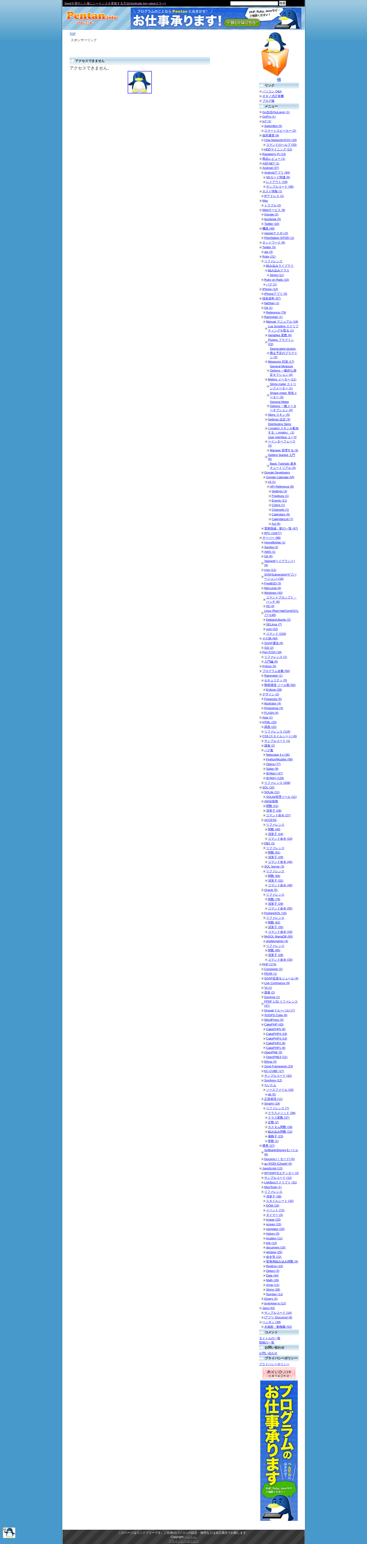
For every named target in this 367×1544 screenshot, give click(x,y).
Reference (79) (276, 312)
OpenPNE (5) (273, 1052)
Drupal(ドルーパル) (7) (279, 1010)
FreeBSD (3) (272, 583)
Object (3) (272, 1271)
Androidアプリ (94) (277, 172)
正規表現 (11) (273, 1099)
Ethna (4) (270, 1061)
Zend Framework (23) (278, 1066)
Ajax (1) (267, 717)
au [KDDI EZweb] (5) (278, 1163)
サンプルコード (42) (278, 1075)
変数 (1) (273, 1141)
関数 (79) (274, 899)
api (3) (268, 252)
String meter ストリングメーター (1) (283, 386)
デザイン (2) (270, 694)
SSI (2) (269, 648)
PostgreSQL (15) (275, 913)
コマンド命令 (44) (280, 862)
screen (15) (273, 1224)
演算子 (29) (275, 857)
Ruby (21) (268, 256)
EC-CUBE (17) (274, 1071)
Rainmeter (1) (273, 317)
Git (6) (268, 556)
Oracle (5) (271, 890)
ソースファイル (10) (280, 1089)
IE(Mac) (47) (274, 773)
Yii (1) (268, 987)
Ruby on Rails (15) (276, 279)
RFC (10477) (273, 533)
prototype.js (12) (275, 1303)
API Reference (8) (282, 486)
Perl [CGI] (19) (272, 652)
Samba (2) (271, 547)
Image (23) (273, 1219)
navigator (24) (275, 1229)
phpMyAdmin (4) (277, 941)
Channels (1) (280, 509)
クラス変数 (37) (278, 1117)
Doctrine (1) (272, 997)
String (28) (273, 1289)
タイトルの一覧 (269, 1338)
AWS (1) (269, 552)
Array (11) (272, 1285)
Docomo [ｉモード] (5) (279, 1159)
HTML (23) (269, 722)
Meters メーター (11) (282, 379)
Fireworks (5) (273, 699)
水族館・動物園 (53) (278, 1327)
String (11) (277, 275)
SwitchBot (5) (273, 126)
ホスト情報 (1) (272, 191)
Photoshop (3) (273, 708)
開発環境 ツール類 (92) (280, 685)
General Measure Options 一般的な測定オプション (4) (283, 370)
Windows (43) (273, 593)
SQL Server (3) (274, 866)
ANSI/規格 (271, 801)
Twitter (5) (269, 247)
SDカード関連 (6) (278, 177)
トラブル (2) (272, 205)
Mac (265, 200)
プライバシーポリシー (274, 1364)
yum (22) (272, 629)
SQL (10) (268, 787)
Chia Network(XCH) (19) (280, 140)
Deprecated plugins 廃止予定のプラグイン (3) (283, 353)
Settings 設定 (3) (279, 419)
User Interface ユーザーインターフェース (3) (282, 441)
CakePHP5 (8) (276, 1029)
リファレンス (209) (277, 783)
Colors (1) (278, 505)
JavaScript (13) (272, 1168)
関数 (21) (272, 806)
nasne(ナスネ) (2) (276, 233)
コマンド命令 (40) (280, 885)
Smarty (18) (272, 1103)
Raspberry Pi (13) (274, 154)
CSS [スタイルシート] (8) (279, 736)
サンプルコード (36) (280, 186)
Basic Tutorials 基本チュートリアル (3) (283, 466)
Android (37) (270, 168)
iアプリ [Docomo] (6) (278, 1317)
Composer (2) (273, 969)
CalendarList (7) (282, 519)
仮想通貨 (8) (270, 135)
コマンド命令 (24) (280, 838)
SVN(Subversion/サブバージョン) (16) (280, 576)
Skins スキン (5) (279, 414)
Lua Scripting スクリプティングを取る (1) (283, 328)
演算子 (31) (275, 880)
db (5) (272, 1094)
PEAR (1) (270, 973)
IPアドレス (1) (274, 196)
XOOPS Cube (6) (275, 1015)
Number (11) (274, 1294)
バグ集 (268, 750)
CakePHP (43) (273, 1024)
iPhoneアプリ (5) (275, 294)
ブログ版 (268, 100)
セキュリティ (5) (275, 680)
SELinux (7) (274, 624)
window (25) (274, 1252)
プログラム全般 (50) (276, 671)
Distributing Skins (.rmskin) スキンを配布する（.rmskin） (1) (283, 428)
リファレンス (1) (275, 657)
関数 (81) (274, 852)
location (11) (274, 1238)
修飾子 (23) (275, 1136)
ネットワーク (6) (273, 242)
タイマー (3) (274, 1215)
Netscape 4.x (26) (278, 754)
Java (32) (268, 1308)
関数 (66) (274, 876)
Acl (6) (276, 524)
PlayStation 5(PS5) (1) (279, 238)
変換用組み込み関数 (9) (282, 1261)
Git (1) (268, 308)
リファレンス (273, 261)
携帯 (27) (268, 1145)
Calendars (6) (281, 514)
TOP (73, 34)
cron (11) (270, 570)
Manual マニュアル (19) (282, 321)
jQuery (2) (271, 1298)
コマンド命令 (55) (280, 908)
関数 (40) (274, 829)
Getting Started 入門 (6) (281, 457)
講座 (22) (270, 727)
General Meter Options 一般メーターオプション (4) (283, 406)
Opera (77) (273, 764)
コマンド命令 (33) (280, 959)
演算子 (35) (275, 927)
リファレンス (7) (277, 1108)
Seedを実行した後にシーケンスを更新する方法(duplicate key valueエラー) (115, 3)
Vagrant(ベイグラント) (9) (279, 563)
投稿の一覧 (266, 1342)
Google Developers (277, 472)
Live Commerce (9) (277, 983)
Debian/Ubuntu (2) (278, 619)
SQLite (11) (271, 792)
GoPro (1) (268, 116)
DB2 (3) (269, 843)
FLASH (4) (271, 713)
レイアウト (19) (276, 182)
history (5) (272, 1233)
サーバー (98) (271, 538)
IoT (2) (266, 121)
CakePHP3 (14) (276, 1038)
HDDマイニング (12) (278, 149)
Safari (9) (272, 768)
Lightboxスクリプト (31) (280, 1182)
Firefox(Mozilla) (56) (279, 759)
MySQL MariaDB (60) (278, 936)
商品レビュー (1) (273, 159)
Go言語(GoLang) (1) (276, 112)
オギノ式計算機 (273, 96)
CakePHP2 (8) (276, 1043)
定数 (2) (273, 1122)
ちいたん (270, 1085)
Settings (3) (279, 491)
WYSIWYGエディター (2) (281, 1173)
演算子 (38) (273, 1196)
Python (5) (269, 666)
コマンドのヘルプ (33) (281, 144)
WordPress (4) (273, 1020)
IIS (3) (270, 606)
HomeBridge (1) (274, 542)
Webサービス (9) (273, 210)
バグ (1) (271, 284)
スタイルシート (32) (280, 1201)
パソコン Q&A (272, 91)
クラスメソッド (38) (281, 1113)
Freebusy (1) (280, 496)
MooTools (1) (273, 1187)
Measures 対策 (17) (281, 361)
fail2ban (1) (271, 303)
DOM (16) (272, 1205)
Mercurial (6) (272, 588)
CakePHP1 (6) (276, 1048)
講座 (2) (269, 745)
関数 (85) (274, 950)
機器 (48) (268, 228)
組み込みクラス (278, 270)
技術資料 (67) (271, 298)
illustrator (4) (272, 703)
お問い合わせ (268, 1353)
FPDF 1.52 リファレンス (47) (281, 1003)
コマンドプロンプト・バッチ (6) (281, 599)
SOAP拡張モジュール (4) (281, 978)
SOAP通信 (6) (273, 643)
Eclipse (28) (274, 689)
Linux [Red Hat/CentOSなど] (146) (281, 613)
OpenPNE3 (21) (276, 1057)
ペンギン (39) (271, 1322)
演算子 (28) (273, 810)
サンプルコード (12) (278, 1177)
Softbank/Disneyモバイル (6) (281, 1152)
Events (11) (279, 500)
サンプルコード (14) (278, 1312)
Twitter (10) (271, 224)
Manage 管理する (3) (284, 450)
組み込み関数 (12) (280, 1131)
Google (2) (271, 214)
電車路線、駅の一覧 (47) (281, 528)
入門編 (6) (271, 661)
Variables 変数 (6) (280, 335)
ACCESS (270, 820)
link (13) (271, 1243)
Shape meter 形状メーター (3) (283, 395)
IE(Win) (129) (275, 778)
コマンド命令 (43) (280, 932)
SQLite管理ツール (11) (281, 797)
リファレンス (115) (277, 731)
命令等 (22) (273, 1257)
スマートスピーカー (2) (280, 130)
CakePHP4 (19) (276, 1034)
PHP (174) (269, 964)
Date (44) (272, 1275)
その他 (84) (270, 638)
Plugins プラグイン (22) (281, 342)
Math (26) (272, 1280)
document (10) (276, 1247)
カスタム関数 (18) (280, 1127)
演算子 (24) (275, 834)
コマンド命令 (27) (278, 815)
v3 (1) (272, 482)
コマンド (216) (276, 633)
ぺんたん (190, 1537)
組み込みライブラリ (280, 265)
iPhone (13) (270, 289)
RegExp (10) (274, 1266)
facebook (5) (272, 219)
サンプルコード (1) (277, 741)
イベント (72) (275, 1210)
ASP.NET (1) (270, 163)
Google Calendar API (280, 477)
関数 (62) (274, 922)
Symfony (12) (273, 1080)
